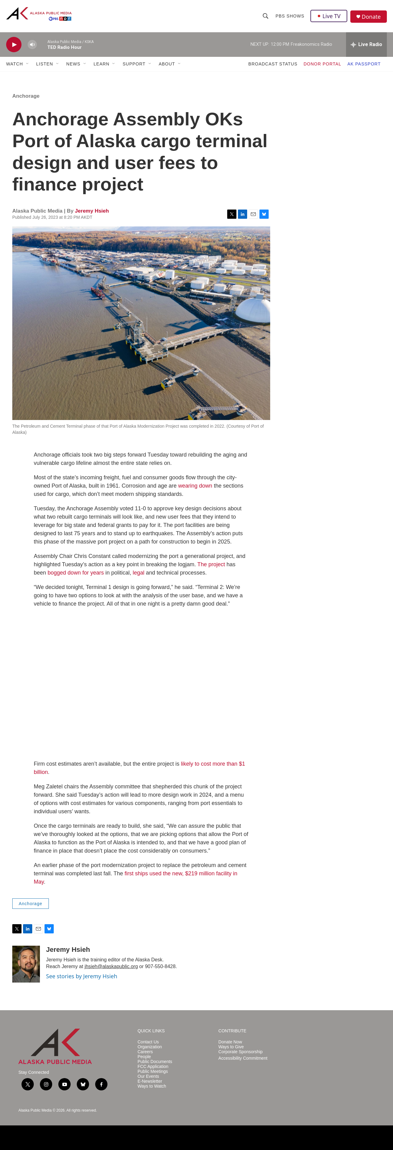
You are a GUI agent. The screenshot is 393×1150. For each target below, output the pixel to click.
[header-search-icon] (265, 16)
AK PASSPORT (364, 63)
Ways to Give (231, 1047)
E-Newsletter (150, 1081)
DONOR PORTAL (322, 63)
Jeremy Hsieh (92, 211)
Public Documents (155, 1061)
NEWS (73, 63)
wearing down (195, 486)
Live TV (328, 16)
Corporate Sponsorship (240, 1052)
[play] (14, 44)
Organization (150, 1047)
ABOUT (167, 63)
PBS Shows (289, 16)
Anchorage (26, 96)
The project (211, 564)
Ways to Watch (152, 1086)
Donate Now (230, 1042)
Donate (371, 17)
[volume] (32, 45)
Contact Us (148, 1042)
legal (138, 573)
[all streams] (366, 44)
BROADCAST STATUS (273, 63)
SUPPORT (134, 63)
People (144, 1056)
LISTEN (44, 63)
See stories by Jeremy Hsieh (81, 976)
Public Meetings (153, 1071)
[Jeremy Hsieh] (26, 964)
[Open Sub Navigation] (27, 63)
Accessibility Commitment (242, 1058)
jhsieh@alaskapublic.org (111, 966)
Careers (145, 1052)
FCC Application (153, 1066)
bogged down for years (76, 573)
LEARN (102, 63)
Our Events (148, 1076)
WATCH (14, 63)
